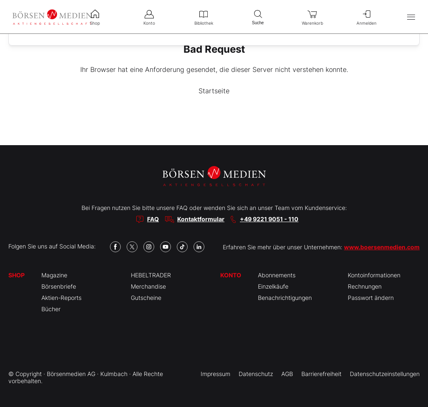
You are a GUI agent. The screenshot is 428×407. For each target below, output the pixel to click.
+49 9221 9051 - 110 (269, 219)
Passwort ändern (371, 297)
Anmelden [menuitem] (366, 17)
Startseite (214, 91)
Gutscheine (146, 297)
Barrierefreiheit (321, 373)
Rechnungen (365, 286)
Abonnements (277, 275)
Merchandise (148, 286)
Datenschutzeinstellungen (385, 373)
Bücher (51, 308)
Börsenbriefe (58, 286)
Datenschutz (256, 373)
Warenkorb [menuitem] (312, 17)
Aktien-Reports (61, 297)
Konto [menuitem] (149, 17)
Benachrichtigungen (285, 297)
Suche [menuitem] (258, 16)
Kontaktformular (200, 219)
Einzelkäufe (273, 286)
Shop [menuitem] (95, 17)
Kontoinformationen (374, 275)
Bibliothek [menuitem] (203, 17)
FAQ (153, 219)
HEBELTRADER (151, 275)
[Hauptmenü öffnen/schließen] (411, 17)
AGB (287, 373)
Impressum (215, 373)
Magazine (54, 275)
